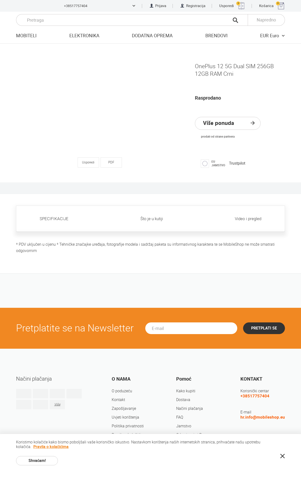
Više (57, 404)
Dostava (183, 399)
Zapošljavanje (124, 408)
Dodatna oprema (152, 35)
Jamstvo (183, 426)
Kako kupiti (185, 391)
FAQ (179, 417)
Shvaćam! (37, 460)
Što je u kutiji (151, 218)
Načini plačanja (189, 408)
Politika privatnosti (128, 426)
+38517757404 (75, 6)
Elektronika (84, 35)
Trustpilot (237, 163)
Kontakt (118, 399)
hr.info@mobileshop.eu (262, 417)
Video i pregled (248, 218)
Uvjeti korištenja (125, 417)
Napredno (266, 19)
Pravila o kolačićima (51, 446)
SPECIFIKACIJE (54, 218)
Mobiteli (26, 35)
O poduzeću (122, 391)
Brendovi (216, 35)
